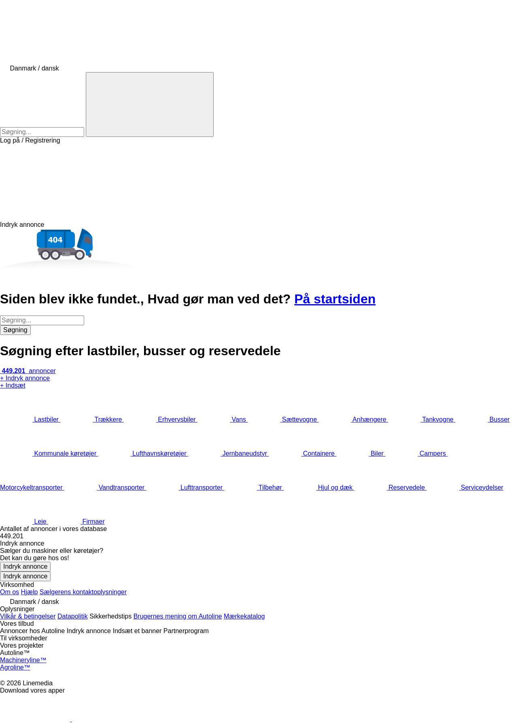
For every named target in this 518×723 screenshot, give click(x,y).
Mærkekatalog (244, 616)
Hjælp (29, 592)
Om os (9, 592)
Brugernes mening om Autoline (178, 616)
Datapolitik (72, 616)
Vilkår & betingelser (28, 616)
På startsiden (335, 299)
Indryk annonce (25, 566)
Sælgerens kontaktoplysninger (83, 592)
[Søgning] (150, 104)
